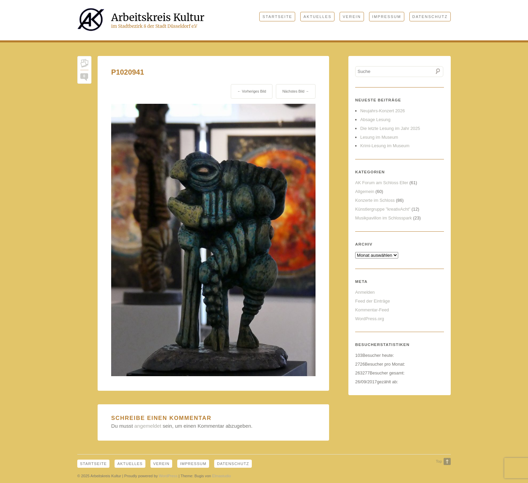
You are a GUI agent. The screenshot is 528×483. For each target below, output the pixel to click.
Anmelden (365, 292)
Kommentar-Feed (372, 309)
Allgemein (364, 191)
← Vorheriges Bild (251, 91)
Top (439, 461)
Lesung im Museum (379, 137)
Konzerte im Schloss (375, 200)
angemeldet (147, 426)
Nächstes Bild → (295, 91)
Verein (352, 17)
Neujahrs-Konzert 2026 (382, 110)
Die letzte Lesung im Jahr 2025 (390, 128)
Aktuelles (317, 17)
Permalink (84, 64)
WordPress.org (369, 318)
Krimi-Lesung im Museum (384, 145)
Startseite (277, 17)
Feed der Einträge (372, 301)
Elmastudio (221, 476)
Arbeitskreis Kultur (157, 17)
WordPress (168, 476)
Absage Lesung (375, 119)
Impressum (386, 17)
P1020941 (127, 72)
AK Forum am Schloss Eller (381, 182)
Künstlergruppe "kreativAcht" (382, 209)
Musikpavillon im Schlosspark (383, 217)
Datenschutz (430, 17)
